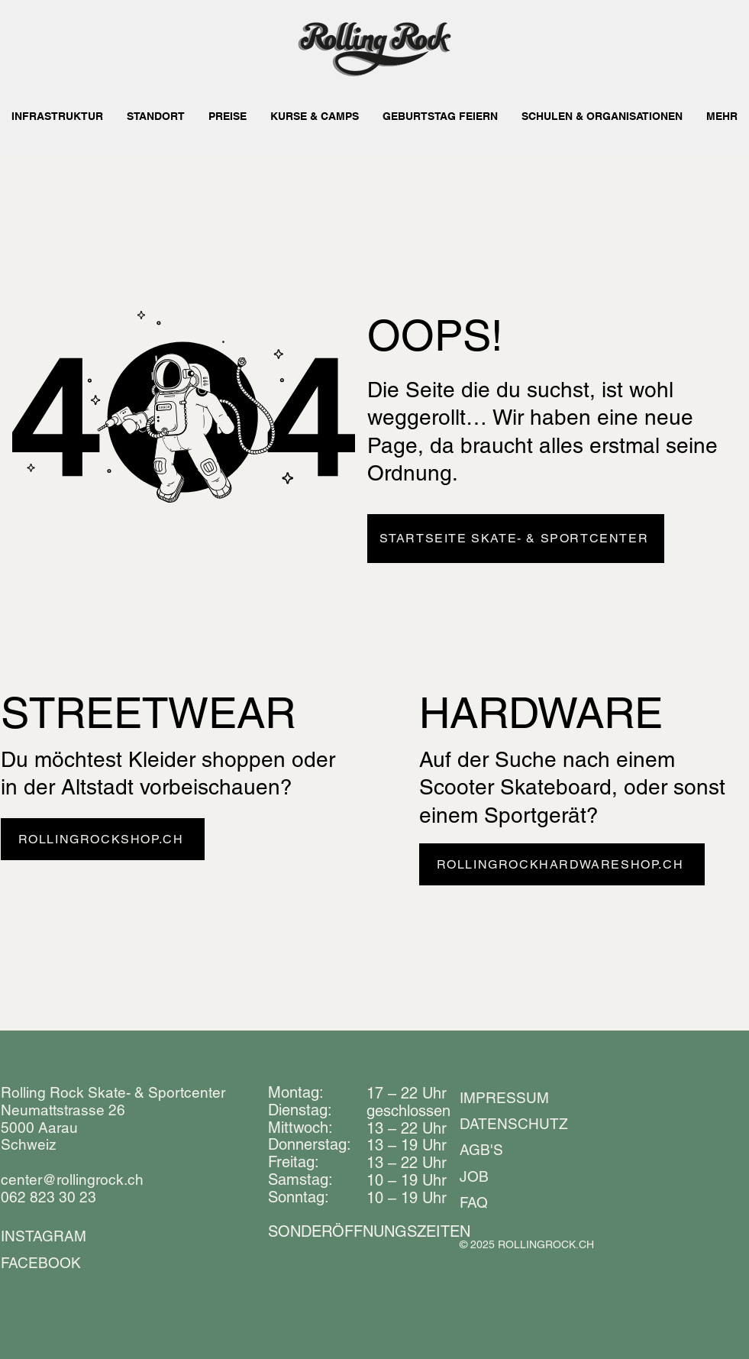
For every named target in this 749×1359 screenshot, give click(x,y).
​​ (369, 1231)
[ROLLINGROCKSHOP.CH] (103, 839)
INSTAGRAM (43, 1236)
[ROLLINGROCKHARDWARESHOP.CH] (562, 864)
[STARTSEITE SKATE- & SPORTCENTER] (515, 538)
